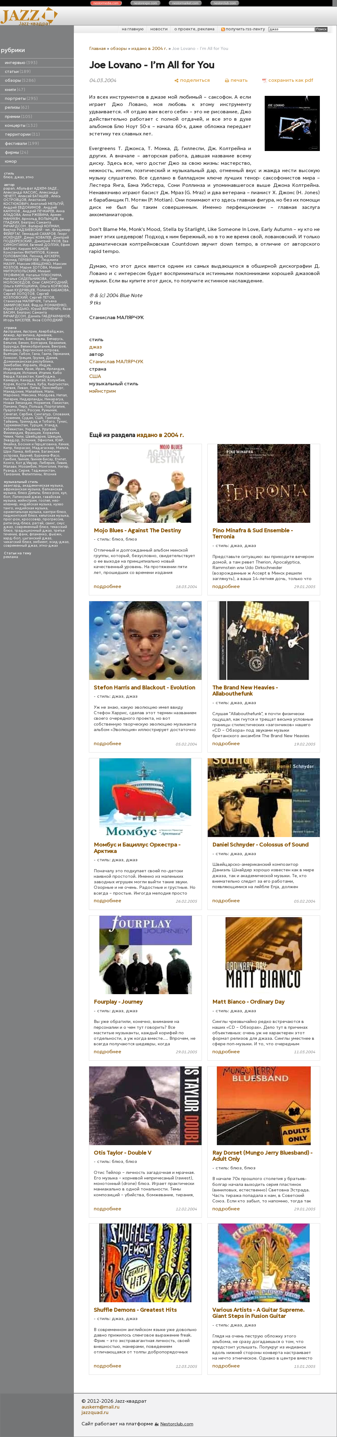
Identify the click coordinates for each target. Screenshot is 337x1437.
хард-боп (12, 538)
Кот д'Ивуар (26, 463)
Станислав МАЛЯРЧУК (22, 301)
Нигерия (10, 399)
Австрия (30, 332)
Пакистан (60, 403)
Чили (19, 437)
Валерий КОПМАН (43, 226)
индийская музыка (31, 508)
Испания (29, 373)
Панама (10, 407)
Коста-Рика (26, 384)
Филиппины (32, 474)
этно (30, 177)
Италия (45, 373)
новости (159, 29)
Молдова (46, 395)
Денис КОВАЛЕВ (37, 238)
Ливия (61, 463)
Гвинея (23, 459)
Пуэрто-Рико (14, 410)
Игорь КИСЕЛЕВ (16, 320)
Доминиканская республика (28, 362)
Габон (24, 354)
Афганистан (13, 339)
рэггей (38, 523)
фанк (23, 534)
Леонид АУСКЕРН (44, 256)
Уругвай (49, 429)
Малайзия (34, 392)
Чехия (8, 437)
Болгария (39, 343)
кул (63, 493)
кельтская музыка (54, 516)
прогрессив (53, 519)
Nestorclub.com (176, 1424)
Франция (33, 433)
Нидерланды (31, 399)
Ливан (22, 388)
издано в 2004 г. (149, 48)
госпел (44, 501)
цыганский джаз (36, 538)
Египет (60, 459)
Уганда (50, 425)
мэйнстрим (27, 501)
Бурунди (11, 347)
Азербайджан (51, 332)
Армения (43, 335)
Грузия (38, 358)
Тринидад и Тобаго (37, 422)
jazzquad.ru (94, 1412)
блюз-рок (50, 493)
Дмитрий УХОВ (47, 241)
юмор (11, 161)
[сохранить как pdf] (288, 80)
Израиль (30, 365)
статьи (18, 71)
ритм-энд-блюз (16, 523)
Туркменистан (15, 425)
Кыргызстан (58, 384)
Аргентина (26, 335)
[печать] (236, 80)
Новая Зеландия (17, 403)
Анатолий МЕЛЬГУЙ (46, 204)
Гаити (46, 354)
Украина (32, 429)
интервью (21, 62)
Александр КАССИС (20, 192)
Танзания (11, 474)
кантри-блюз (54, 512)
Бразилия (57, 343)
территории (22, 134)
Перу (23, 407)
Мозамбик (27, 467)
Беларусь (55, 339)
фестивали (22, 143)
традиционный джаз (33, 531)
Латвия (9, 388)
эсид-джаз (59, 542)
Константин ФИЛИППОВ (24, 253)
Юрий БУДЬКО (16, 309)
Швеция (54, 437)
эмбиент (40, 542)
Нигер (63, 467)
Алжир (9, 335)
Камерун (10, 380)
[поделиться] (192, 80)
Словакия (61, 414)
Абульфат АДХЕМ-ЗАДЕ (37, 188)
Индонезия (13, 369)
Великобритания (35, 347)
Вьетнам (10, 354)
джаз (19, 177)
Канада (27, 380)
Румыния (49, 410)
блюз (8, 177)
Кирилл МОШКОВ (33, 249)
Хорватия (51, 433)
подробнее (107, 586)
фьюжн (55, 534)
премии (18, 116)
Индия (45, 365)
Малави (10, 467)
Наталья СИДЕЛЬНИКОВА (25, 279)
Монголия (47, 467)
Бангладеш (35, 339)
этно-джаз (48, 546)
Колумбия (56, 380)
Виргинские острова (41, 350)
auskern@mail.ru (100, 1407)
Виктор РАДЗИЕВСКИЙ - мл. (27, 230)
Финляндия (13, 433)
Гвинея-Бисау (42, 459)
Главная (97, 48)
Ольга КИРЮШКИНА (20, 286)
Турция (36, 425)
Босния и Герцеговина (37, 444)
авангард (12, 486)
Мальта (62, 448)
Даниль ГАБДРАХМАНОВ (49, 316)
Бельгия (10, 343)
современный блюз (31, 527)
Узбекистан (13, 429)
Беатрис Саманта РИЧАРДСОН (27, 224)
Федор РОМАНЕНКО (48, 305)
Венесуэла (12, 350)
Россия (34, 410)
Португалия (54, 407)
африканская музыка (21, 489)
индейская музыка (35, 504)
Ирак (29, 369)
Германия (61, 354)
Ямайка (9, 444)
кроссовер (31, 519)
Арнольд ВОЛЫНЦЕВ (40, 219)
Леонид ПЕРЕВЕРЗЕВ (21, 260)
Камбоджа (45, 377)
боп (6, 497)
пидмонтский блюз (20, 516)
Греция (25, 358)
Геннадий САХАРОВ (39, 234)
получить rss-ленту (243, 29)
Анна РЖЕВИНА (35, 215)
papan (9, 188)
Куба (41, 384)
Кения (64, 444)
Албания (32, 452)
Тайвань (10, 422)
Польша (36, 407)
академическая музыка (42, 486)
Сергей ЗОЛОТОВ (19, 294)
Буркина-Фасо (46, 456)
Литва (35, 388)
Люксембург (52, 388)
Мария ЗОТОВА (33, 268)
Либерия (47, 463)
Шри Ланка (13, 452)
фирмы (16, 152)
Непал (61, 395)
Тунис (62, 422)
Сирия (23, 471)
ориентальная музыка (22, 512)
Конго (8, 463)
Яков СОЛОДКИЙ (47, 320)
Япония (50, 474)
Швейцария (35, 437)
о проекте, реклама (194, 29)
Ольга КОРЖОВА (54, 286)
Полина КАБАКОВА (53, 290)
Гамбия (9, 459)
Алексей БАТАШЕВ (33, 196)
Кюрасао (22, 448)
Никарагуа (53, 399)
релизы (17, 107)
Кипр (7, 448)
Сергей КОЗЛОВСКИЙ (26, 296)
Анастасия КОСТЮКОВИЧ (24, 202)
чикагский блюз (17, 542)
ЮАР (59, 440)
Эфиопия (45, 440)
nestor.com (106, 3)
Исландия (12, 373)
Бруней (26, 456)
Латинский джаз (26, 497)
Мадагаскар (43, 448)
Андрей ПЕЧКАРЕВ (38, 211)
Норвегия (42, 403)
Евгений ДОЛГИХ (44, 245)
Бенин (23, 343)
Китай (41, 380)
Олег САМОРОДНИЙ (49, 283)
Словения (11, 418)
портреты (21, 98)
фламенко (38, 534)
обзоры (20, 80)
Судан (27, 418)
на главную (133, 29)
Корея (8, 384)
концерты (21, 125)
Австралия (12, 332)
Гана (36, 354)
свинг (50, 523)
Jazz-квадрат (35, 23)
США (39, 418)
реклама (10, 557)
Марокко (11, 395)
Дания (51, 358)
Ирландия (55, 369)
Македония (13, 392)
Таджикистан (43, 471)
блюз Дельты (29, 493)
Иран (40, 369)
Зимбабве (12, 365)
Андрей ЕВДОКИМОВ (22, 207)
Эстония (28, 440)
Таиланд (52, 418)
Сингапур (42, 414)
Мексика (28, 395)
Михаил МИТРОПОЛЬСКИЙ (32, 269)
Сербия (25, 414)
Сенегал (10, 414)
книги (15, 89)
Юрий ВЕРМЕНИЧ (46, 309)
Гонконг (10, 358)
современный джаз (20, 546)
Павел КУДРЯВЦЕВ (19, 290)
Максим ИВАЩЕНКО (34, 264)
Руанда (10, 471)
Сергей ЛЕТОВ (41, 298)
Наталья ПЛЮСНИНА (43, 275)
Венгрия (58, 347)
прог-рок (11, 519)
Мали (49, 392)
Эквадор (11, 440)
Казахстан (25, 377)
